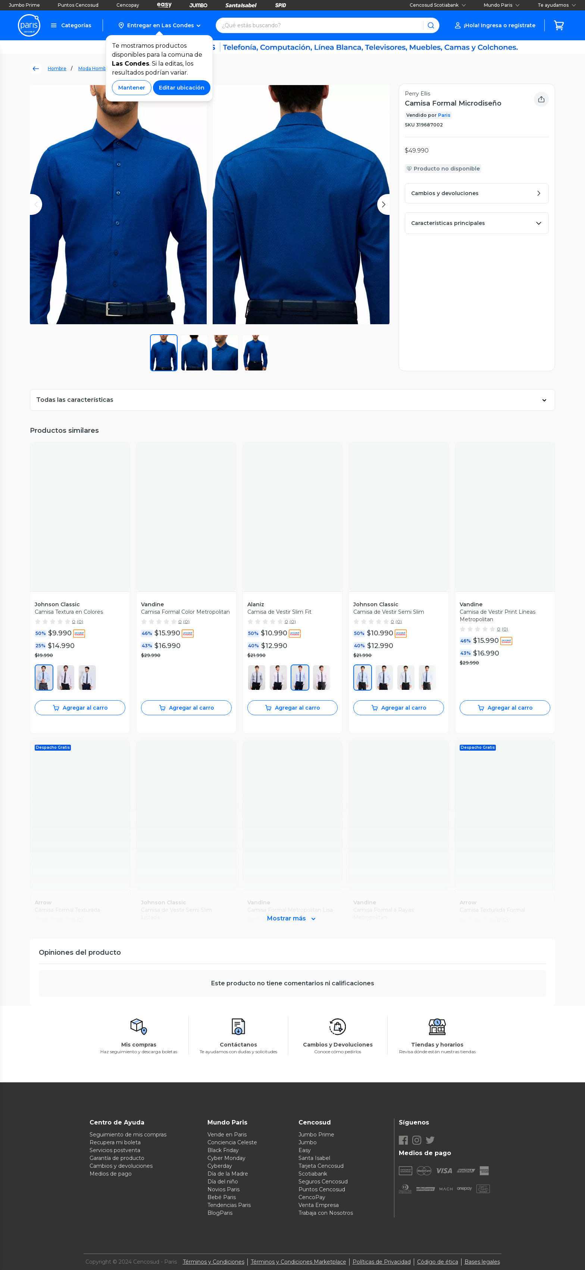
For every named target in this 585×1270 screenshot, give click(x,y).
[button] (159, 25)
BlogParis (219, 1213)
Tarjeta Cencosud (321, 1166)
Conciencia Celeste (232, 1142)
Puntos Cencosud (78, 5)
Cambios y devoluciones (121, 1166)
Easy (304, 1150)
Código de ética (437, 1261)
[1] (256, 677)
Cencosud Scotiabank (438, 5)
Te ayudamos (557, 5)
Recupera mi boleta (115, 1142)
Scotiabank (312, 1173)
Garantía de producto (117, 1158)
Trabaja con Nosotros (325, 1213)
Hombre (57, 68)
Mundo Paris (502, 5)
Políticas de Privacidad (382, 1261)
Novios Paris (223, 1189)
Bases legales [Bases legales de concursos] (482, 1261)
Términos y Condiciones (213, 1261)
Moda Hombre (94, 68)
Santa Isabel (314, 1158)
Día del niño (222, 1181)
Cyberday (219, 1166)
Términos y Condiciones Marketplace (298, 1261)
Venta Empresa (318, 1205)
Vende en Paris (227, 1134)
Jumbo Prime (24, 5)
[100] (87, 677)
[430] (384, 677)
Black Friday (223, 1150)
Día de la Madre (227, 1173)
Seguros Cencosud (323, 1181)
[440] (406, 677)
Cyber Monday (226, 1158)
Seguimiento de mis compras (128, 1134)
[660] (65, 677)
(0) (80, 621)
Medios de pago (111, 1173)
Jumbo (307, 1142)
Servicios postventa (115, 1150)
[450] (44, 677)
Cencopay (127, 5)
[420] (362, 677)
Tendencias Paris (229, 1205)
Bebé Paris (221, 1197)
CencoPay (311, 1197)
